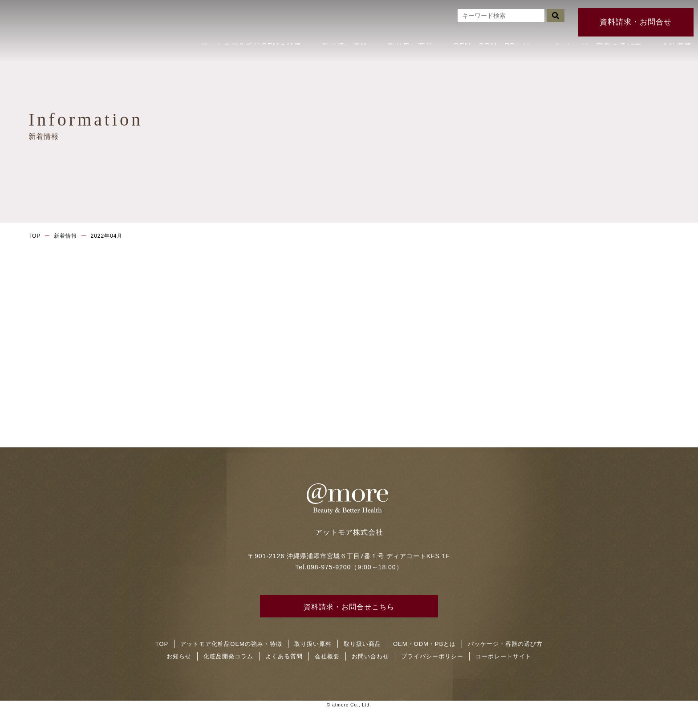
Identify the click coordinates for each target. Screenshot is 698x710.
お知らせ (178, 656)
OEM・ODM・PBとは (490, 33)
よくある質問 (284, 656)
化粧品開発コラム (228, 656)
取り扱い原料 (344, 33)
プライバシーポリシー (432, 656)
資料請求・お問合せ (636, 13)
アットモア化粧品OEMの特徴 (252, 33)
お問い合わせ (370, 656)
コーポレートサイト (503, 656)
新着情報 (65, 236)
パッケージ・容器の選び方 (591, 33)
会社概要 (671, 33)
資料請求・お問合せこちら (349, 607)
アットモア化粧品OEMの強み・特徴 (231, 644)
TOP (34, 236)
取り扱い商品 (410, 33)
